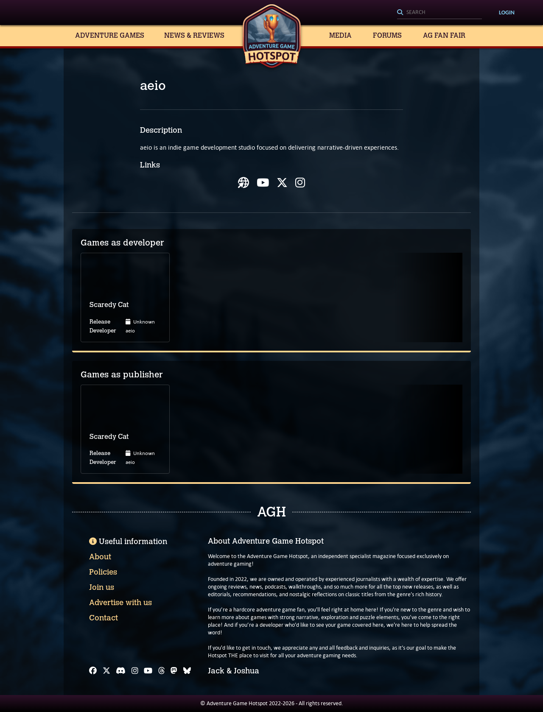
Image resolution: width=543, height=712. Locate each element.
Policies (103, 572)
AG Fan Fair (444, 35)
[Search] (439, 12)
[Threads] (161, 671)
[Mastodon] (174, 671)
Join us (101, 587)
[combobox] (439, 12)
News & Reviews (194, 35)
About (100, 556)
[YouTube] (148, 671)
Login (507, 12)
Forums (387, 35)
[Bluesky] (187, 671)
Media (340, 35)
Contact (103, 618)
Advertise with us (120, 602)
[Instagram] (135, 671)
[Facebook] (93, 671)
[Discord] (121, 671)
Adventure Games (109, 35)
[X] (106, 671)
